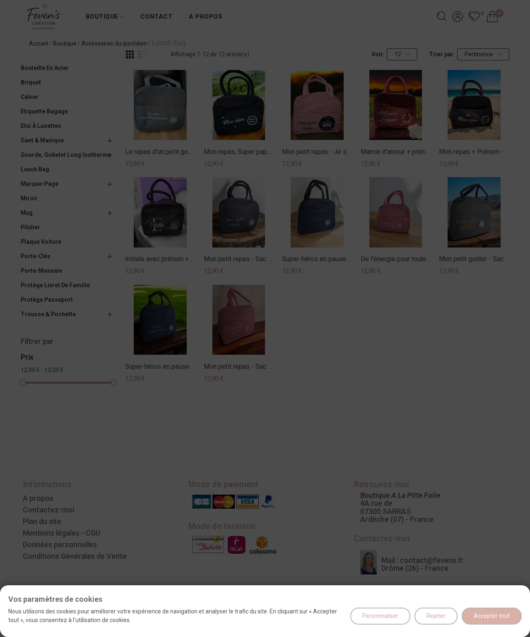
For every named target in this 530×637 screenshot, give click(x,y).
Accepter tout (492, 616)
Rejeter (436, 616)
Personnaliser (380, 616)
